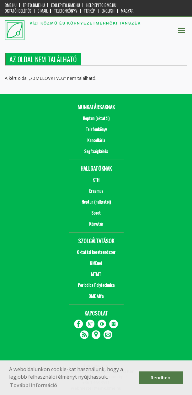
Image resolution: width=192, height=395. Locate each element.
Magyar (127, 11)
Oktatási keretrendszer (96, 252)
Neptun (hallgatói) (96, 201)
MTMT (96, 274)
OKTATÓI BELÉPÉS (18, 11)
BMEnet (96, 263)
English (108, 11)
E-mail (43, 11)
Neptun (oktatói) (96, 118)
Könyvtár (96, 223)
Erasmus (96, 190)
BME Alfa (96, 296)
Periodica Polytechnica (96, 285)
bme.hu (11, 5)
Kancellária (96, 140)
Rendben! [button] (161, 378)
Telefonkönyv (65, 11)
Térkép (89, 11)
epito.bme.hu (34, 5)
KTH (96, 179)
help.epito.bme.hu (101, 5)
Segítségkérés (96, 151)
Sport (96, 212)
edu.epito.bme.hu (65, 5)
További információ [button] (33, 385)
